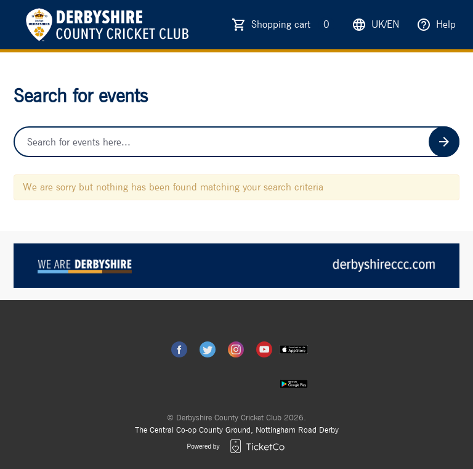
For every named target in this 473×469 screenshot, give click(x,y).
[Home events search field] (236, 141)
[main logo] (106, 24)
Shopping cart (292, 24)
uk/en (375, 24)
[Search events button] (444, 141)
